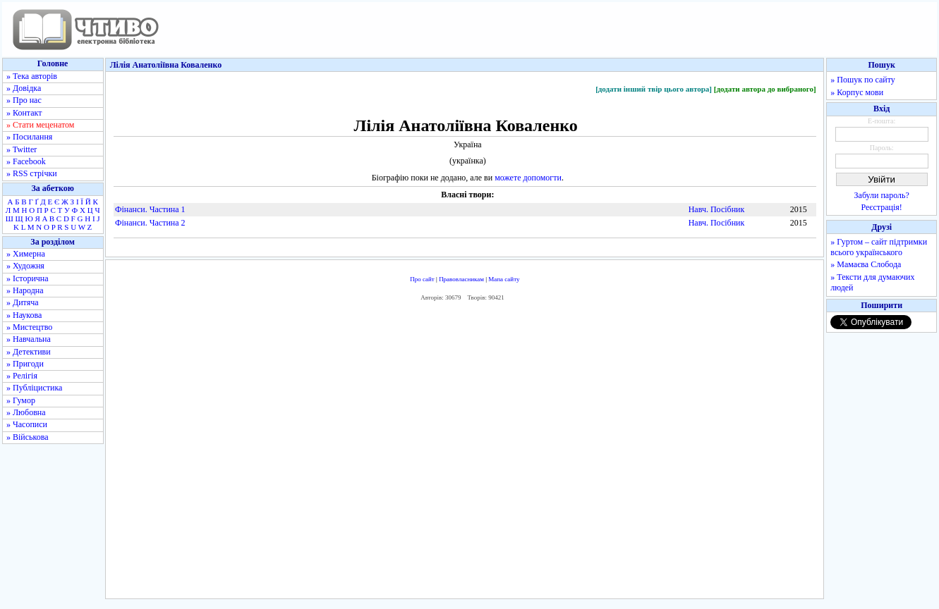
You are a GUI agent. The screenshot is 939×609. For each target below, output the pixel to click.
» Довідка (23, 88)
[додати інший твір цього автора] (653, 89)
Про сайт (422, 279)
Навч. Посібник (717, 209)
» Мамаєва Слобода (865, 264)
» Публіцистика (34, 388)
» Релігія (21, 376)
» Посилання (29, 137)
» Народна (25, 290)
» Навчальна (28, 339)
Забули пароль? (881, 195)
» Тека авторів (31, 76)
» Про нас (24, 100)
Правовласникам (461, 279)
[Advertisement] (465, 454)
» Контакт (24, 113)
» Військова (27, 437)
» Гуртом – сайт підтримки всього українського (878, 247)
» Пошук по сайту (862, 80)
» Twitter (21, 149)
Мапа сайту (503, 279)
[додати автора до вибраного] (765, 89)
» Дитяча (22, 302)
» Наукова (24, 315)
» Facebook (26, 161)
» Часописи (26, 424)
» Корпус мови (856, 92)
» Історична (27, 278)
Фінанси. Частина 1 (150, 209)
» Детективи (28, 352)
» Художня (25, 266)
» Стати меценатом (40, 125)
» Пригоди (25, 364)
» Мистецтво (29, 327)
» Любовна (26, 412)
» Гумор (20, 400)
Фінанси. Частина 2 (150, 223)
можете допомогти (528, 178)
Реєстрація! (881, 207)
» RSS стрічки (31, 173)
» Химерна (25, 254)
